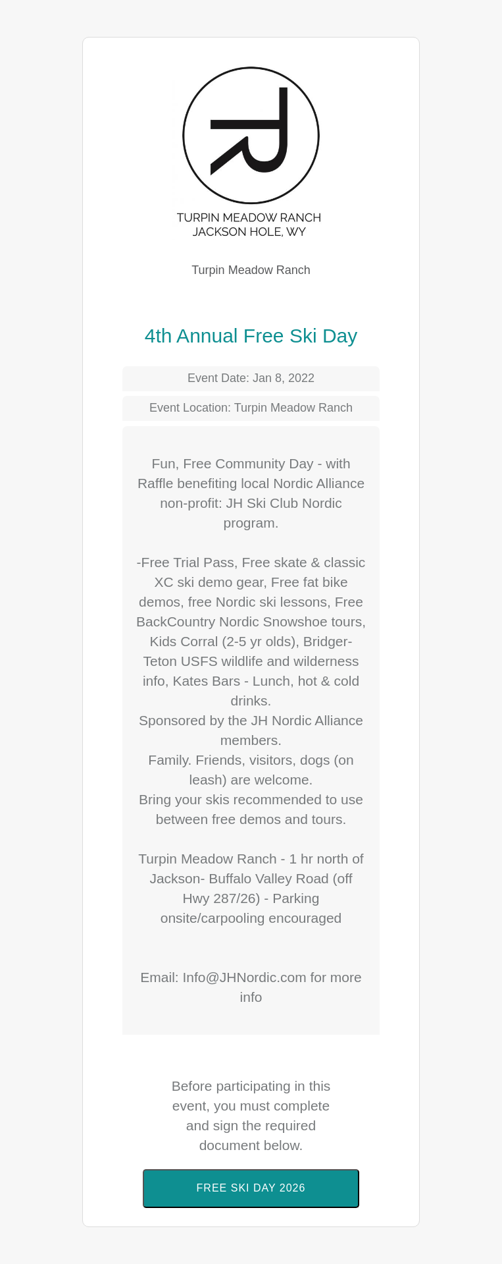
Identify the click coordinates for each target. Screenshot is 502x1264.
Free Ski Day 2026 (251, 1188)
